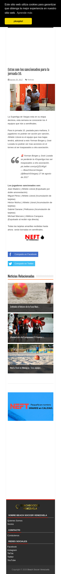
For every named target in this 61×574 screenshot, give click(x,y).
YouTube (11, 560)
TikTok (10, 553)
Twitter (10, 557)
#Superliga (40, 159)
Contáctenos (13, 535)
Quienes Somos (15, 520)
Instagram (12, 550)
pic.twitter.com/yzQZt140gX (34, 166)
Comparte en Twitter (21, 263)
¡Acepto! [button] (18, 21)
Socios (10, 524)
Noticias (31, 80)
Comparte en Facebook (22, 254)
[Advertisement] (30, 45)
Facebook (12, 546)
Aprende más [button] (24, 12)
